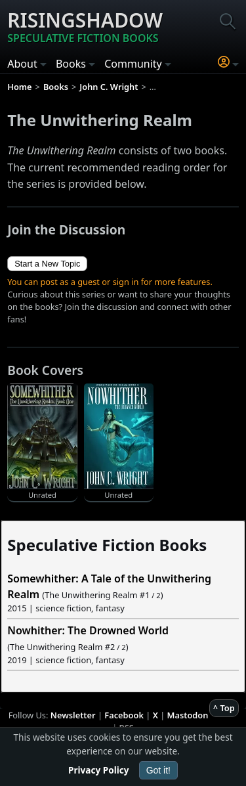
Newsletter (73, 715)
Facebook (124, 715)
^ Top (224, 708)
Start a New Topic (47, 264)
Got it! (158, 770)
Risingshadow (85, 26)
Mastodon (188, 715)
